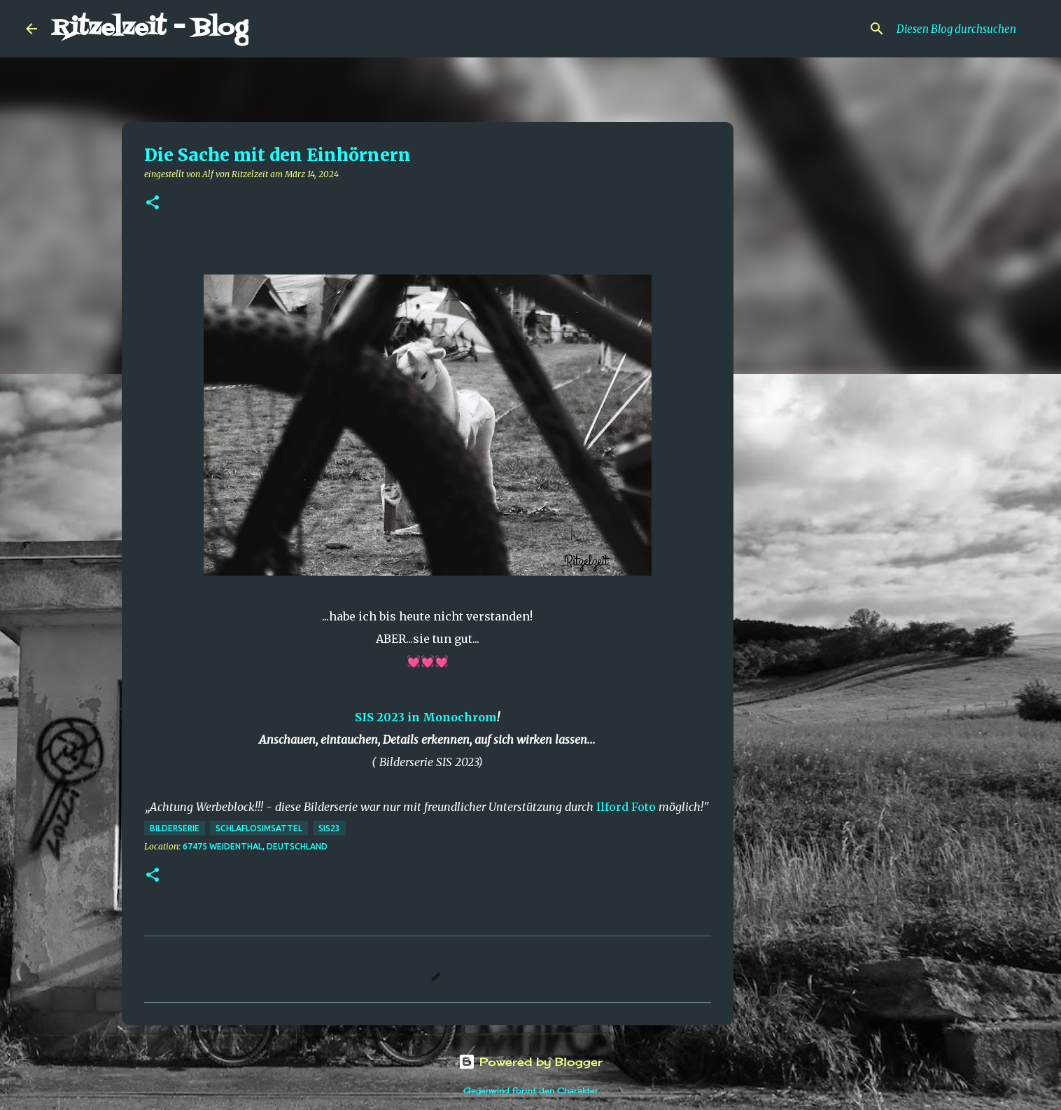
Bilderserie (174, 828)
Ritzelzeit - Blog (149, 28)
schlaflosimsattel (259, 828)
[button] (152, 203)
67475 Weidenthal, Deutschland (255, 846)
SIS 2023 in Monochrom (426, 717)
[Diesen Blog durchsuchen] (964, 29)
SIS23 (329, 828)
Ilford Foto (626, 807)
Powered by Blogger (530, 1062)
